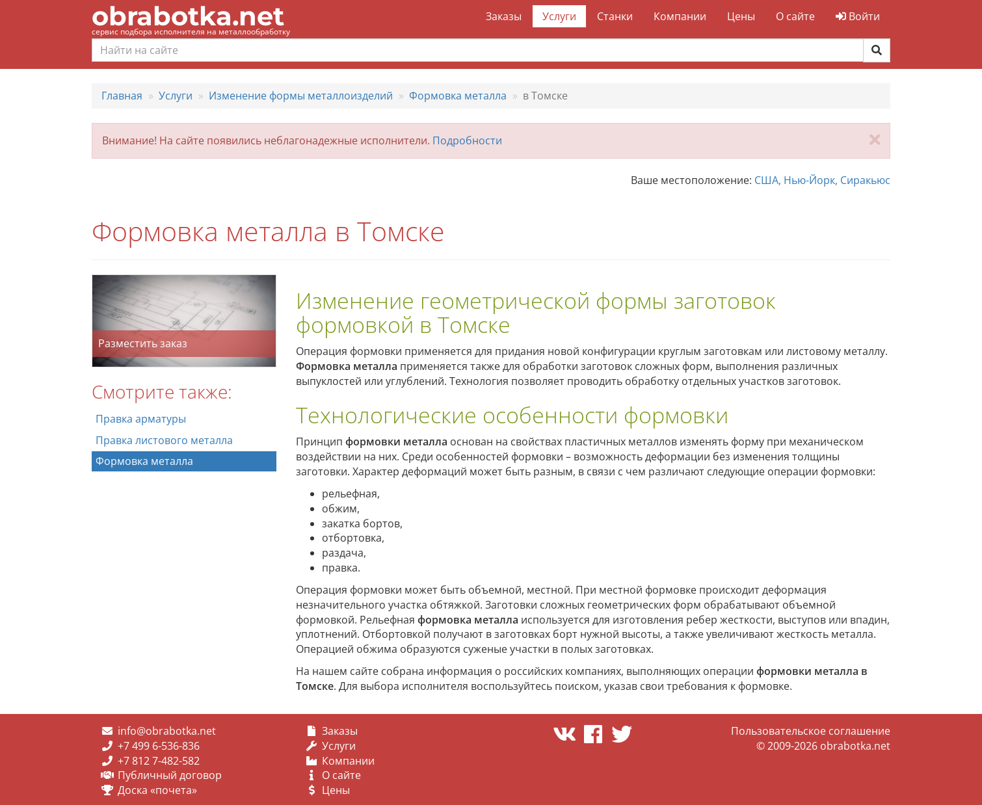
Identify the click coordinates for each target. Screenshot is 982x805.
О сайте (795, 16)
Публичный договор (170, 775)
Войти (858, 16)
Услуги (559, 16)
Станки (615, 16)
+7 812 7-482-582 (159, 761)
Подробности (467, 140)
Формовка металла (144, 461)
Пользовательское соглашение (810, 731)
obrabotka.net (188, 16)
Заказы (504, 16)
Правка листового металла (164, 440)
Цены (741, 16)
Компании (680, 16)
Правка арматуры (141, 419)
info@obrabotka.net (167, 731)
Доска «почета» (157, 790)
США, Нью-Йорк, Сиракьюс (822, 180)
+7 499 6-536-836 (159, 746)
